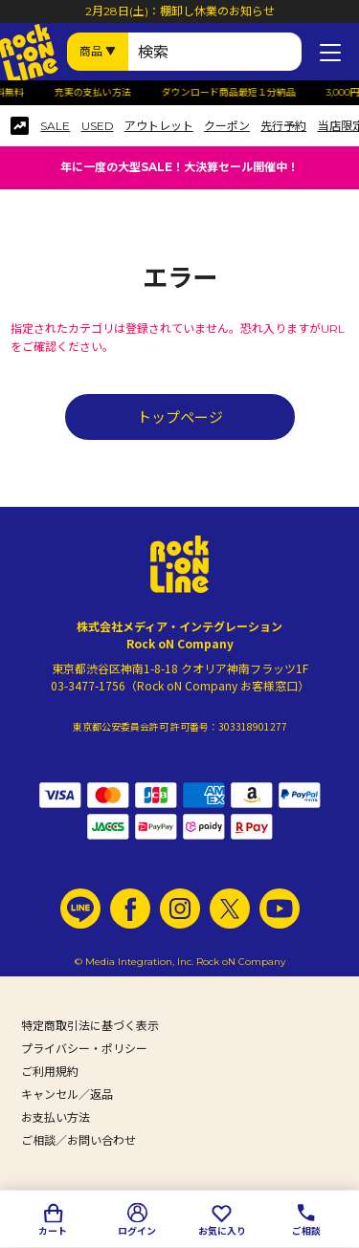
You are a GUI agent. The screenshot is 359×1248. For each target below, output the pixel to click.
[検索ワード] (215, 52)
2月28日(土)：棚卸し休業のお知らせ (180, 11)
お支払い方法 (55, 1117)
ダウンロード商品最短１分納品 (242, 93)
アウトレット (158, 126)
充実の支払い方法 (106, 93)
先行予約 (283, 126)
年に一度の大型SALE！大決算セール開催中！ (179, 167)
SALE (55, 126)
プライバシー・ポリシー (84, 1048)
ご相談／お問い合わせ (78, 1140)
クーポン (227, 126)
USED (97, 126)
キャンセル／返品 (67, 1094)
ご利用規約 (50, 1071)
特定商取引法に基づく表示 (90, 1025)
